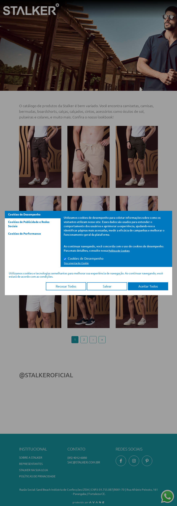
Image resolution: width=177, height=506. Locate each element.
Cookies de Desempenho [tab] (24, 214)
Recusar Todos (66, 286)
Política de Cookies (119, 250)
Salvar (107, 286)
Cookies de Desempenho (85, 258)
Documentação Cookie (76, 263)
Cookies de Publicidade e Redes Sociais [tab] (28, 224)
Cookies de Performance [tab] (24, 233)
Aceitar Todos (148, 286)
